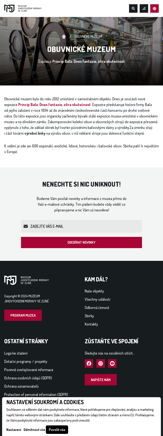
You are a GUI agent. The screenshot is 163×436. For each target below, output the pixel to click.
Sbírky (89, 315)
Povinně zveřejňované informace (28, 369)
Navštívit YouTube (112, 364)
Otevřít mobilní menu (144, 8)
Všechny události (97, 299)
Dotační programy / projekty (25, 361)
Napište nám (101, 380)
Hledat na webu (133, 8)
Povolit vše (57, 430)
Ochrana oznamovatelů (21, 386)
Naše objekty (94, 291)
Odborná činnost (97, 307)
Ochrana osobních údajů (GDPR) (28, 378)
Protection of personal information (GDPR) (36, 394)
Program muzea (23, 315)
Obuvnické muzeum (88, 36)
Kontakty (91, 324)
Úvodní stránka (63, 36)
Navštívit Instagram (100, 364)
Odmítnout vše (34, 430)
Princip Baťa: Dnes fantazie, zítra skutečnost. (54, 104)
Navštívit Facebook (89, 364)
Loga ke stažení (16, 353)
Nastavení (13, 430)
